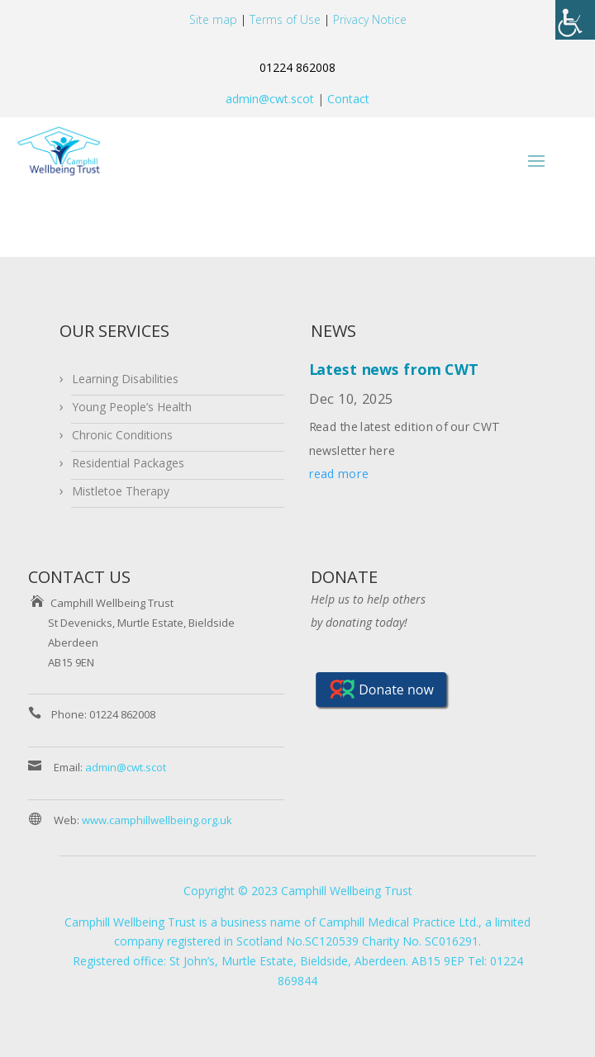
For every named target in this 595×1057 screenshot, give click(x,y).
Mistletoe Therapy (120, 491)
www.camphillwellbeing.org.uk (157, 820)
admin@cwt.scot (270, 99)
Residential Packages (128, 463)
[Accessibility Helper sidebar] (575, 20)
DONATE (344, 577)
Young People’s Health (132, 407)
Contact (346, 99)
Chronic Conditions (122, 435)
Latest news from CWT (393, 370)
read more (339, 474)
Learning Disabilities (125, 378)
